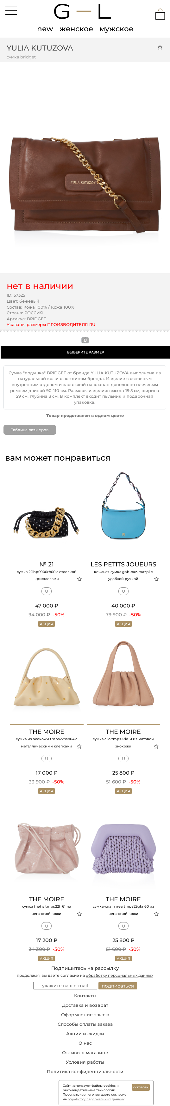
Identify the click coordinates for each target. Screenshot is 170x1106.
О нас (85, 1043)
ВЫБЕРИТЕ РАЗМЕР (85, 352)
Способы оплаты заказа (85, 1024)
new (45, 28)
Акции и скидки (85, 1033)
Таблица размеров (29, 429)
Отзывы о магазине (85, 1052)
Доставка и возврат (85, 1005)
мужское (116, 28)
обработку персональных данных (119, 975)
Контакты (85, 996)
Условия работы (85, 1062)
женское (76, 28)
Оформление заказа (85, 1015)
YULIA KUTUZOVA (40, 48)
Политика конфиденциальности (85, 1071)
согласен (140, 1087)
